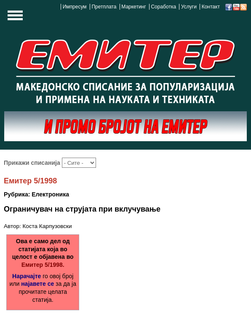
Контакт (211, 7)
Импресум (75, 7)
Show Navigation (14, 17)
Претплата (103, 7)
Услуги (189, 7)
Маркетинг (133, 7)
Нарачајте (26, 276)
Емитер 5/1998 (30, 181)
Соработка (163, 7)
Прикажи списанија (33, 162)
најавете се (37, 283)
